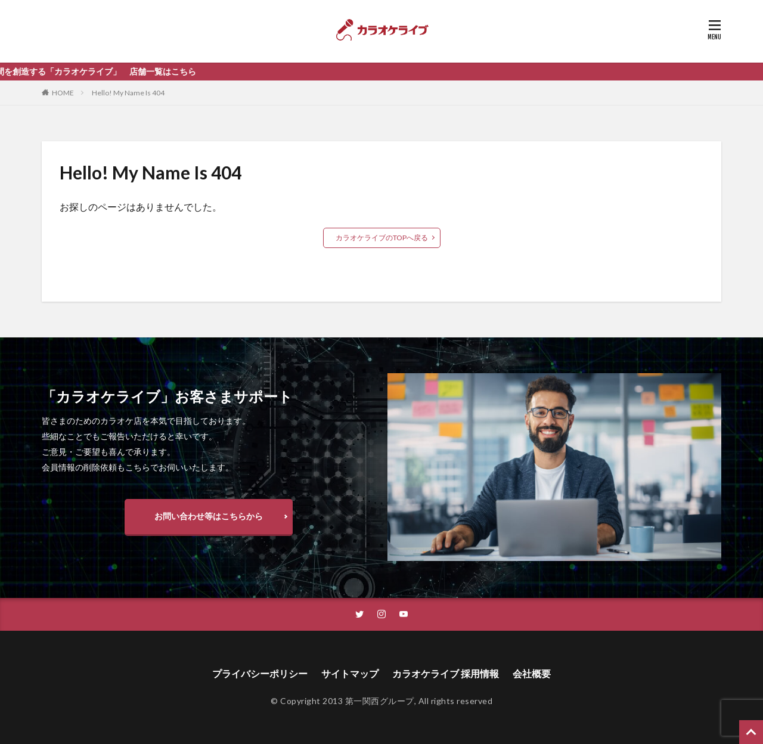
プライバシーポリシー (260, 673)
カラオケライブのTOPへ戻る (382, 237)
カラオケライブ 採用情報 (445, 673)
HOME (63, 92)
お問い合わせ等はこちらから (208, 516)
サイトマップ (350, 673)
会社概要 (532, 673)
